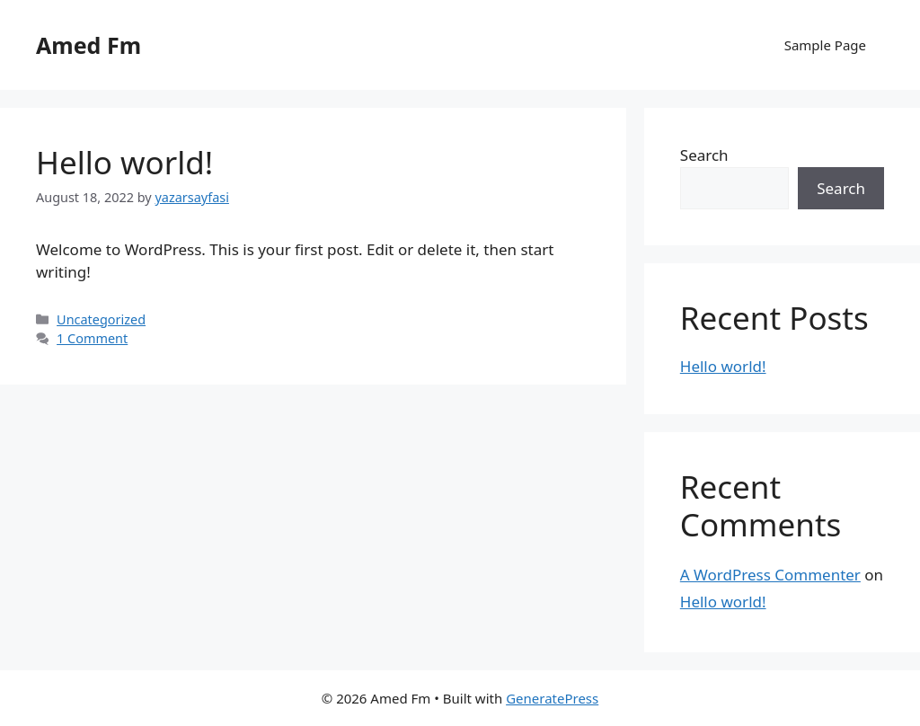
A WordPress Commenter (770, 574)
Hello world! (124, 162)
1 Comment (92, 338)
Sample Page (825, 45)
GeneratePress (552, 698)
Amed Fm (88, 45)
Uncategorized (101, 319)
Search (704, 155)
